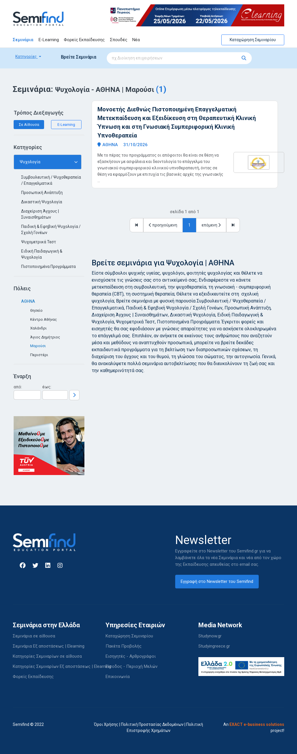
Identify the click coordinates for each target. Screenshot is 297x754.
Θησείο (36, 310)
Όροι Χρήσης (106, 724)
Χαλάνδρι (38, 328)
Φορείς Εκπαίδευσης (84, 39)
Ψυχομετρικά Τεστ (38, 242)
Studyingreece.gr (214, 646)
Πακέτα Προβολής (124, 646)
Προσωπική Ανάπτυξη (42, 192)
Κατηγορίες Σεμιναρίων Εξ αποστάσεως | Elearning (62, 666)
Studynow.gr (210, 636)
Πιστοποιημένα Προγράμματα (48, 266)
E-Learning (49, 39)
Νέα (136, 39)
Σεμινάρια (23, 39)
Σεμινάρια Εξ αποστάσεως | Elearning (48, 646)
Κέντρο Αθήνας (43, 319)
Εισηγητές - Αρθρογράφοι (131, 656)
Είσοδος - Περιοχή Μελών (131, 666)
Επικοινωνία (118, 676)
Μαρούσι (38, 346)
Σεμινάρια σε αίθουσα (34, 636)
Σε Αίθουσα (29, 124)
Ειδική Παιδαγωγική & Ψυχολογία (41, 254)
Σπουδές (118, 39)
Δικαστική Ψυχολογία (41, 202)
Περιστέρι (39, 355)
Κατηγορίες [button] (26, 56)
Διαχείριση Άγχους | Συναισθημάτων (40, 214)
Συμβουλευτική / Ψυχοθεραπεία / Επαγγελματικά (51, 180)
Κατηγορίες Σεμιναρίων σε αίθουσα (47, 656)
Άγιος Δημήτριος (45, 337)
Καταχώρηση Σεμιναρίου (253, 39)
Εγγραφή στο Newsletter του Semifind (217, 581)
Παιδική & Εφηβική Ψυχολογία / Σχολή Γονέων (51, 229)
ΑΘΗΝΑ (28, 301)
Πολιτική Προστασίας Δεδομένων (152, 724)
